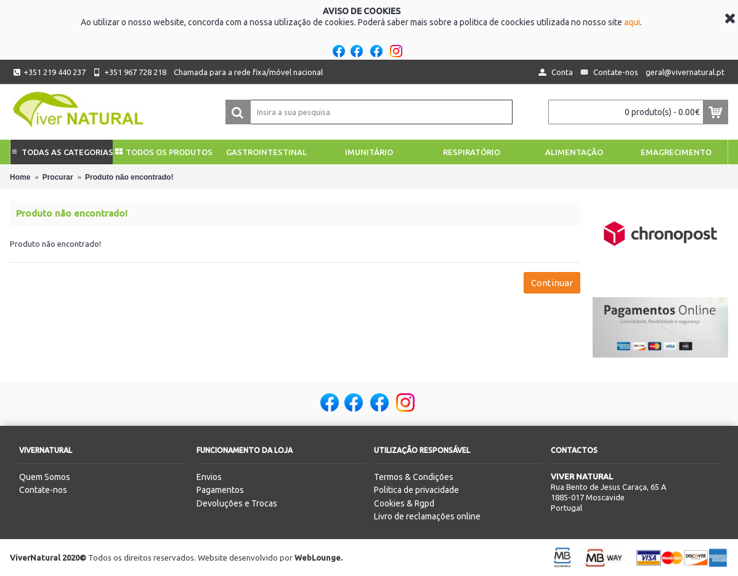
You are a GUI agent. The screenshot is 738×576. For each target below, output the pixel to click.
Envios (209, 477)
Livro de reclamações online (427, 516)
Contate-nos (43, 490)
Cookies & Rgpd (404, 503)
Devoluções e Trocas (237, 503)
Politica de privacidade (416, 490)
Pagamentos (220, 490)
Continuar (552, 283)
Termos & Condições (413, 477)
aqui (632, 22)
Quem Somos (44, 477)
